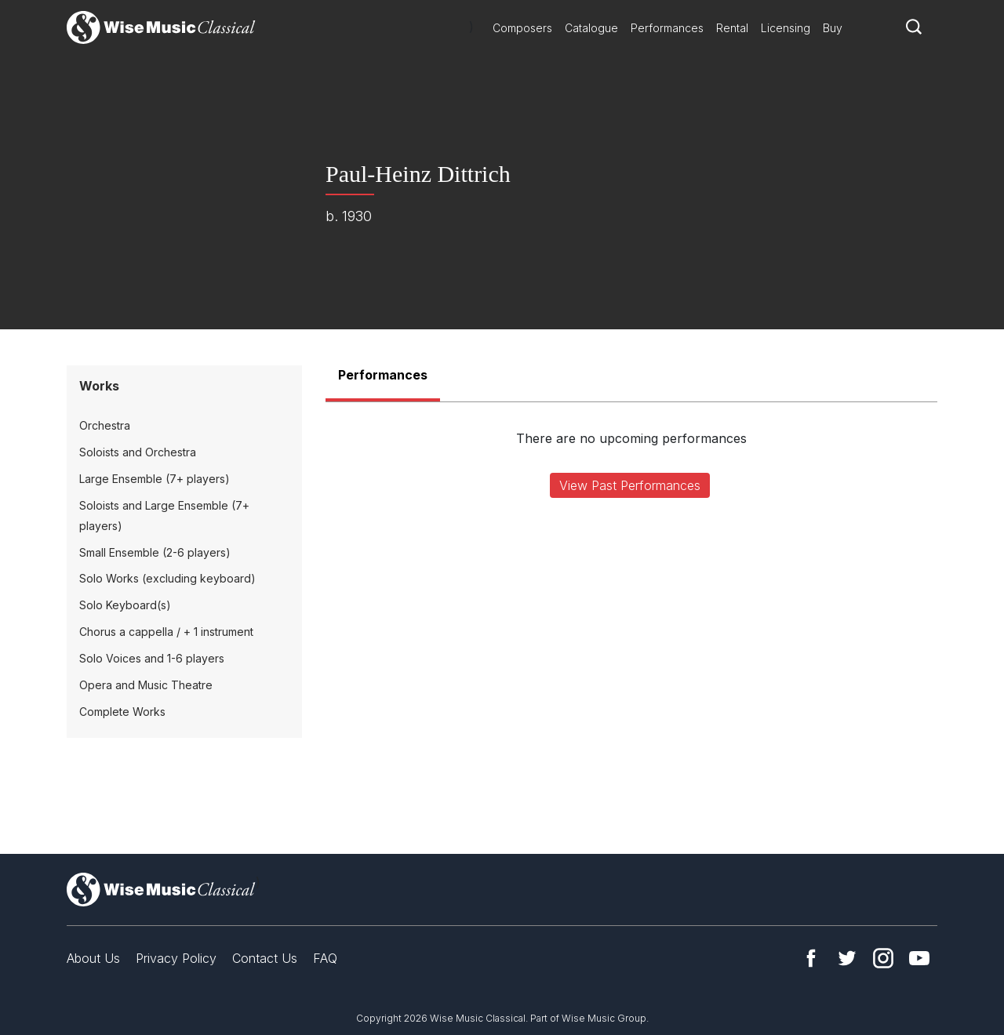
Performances (667, 27)
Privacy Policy (176, 958)
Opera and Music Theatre (146, 685)
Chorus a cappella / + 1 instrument (166, 631)
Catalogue (591, 27)
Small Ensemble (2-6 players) (155, 552)
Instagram (883, 958)
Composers (522, 27)
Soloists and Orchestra (137, 452)
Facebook (811, 958)
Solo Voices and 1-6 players (151, 658)
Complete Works (122, 711)
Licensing (785, 27)
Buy (832, 27)
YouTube (919, 958)
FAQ (325, 958)
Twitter (847, 958)
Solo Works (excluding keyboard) (167, 578)
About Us (93, 958)
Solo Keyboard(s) (125, 605)
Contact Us (264, 958)
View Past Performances (629, 485)
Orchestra (104, 425)
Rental (732, 27)
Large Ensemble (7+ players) (154, 478)
